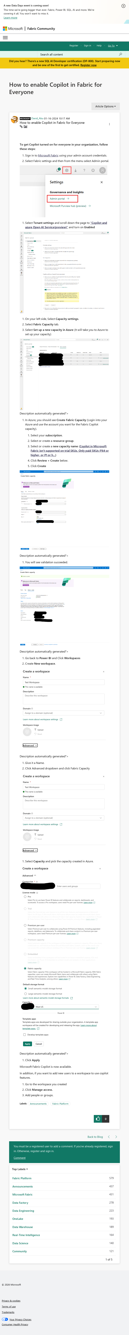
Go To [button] (111, 45)
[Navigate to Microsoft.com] (13, 28)
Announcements (38, 1103)
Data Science (20, 1243)
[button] (109, 125)
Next (117, 1259)
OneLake (17, 1219)
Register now (88, 65)
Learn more (10, 17)
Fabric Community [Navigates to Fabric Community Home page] (41, 28)
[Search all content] (81, 54)
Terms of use (9, 1306)
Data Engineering (23, 1210)
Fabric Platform (60, 1103)
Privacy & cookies (11, 1300)
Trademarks (8, 1312)
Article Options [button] (104, 106)
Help (99, 45)
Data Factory (20, 1202)
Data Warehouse (22, 1227)
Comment (20, 1158)
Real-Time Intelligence (26, 1235)
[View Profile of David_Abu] (37, 118)
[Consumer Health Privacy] (64, 1324)
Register (74, 45)
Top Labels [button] (19, 1169)
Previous (101, 1259)
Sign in (87, 45)
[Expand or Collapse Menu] (5, 37)
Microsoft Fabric (48, 155)
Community (19, 1251)
